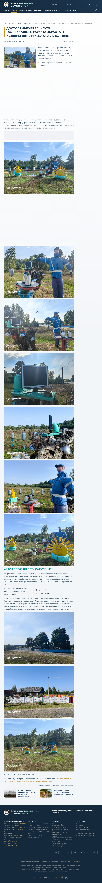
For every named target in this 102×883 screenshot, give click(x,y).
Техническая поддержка (62, 811)
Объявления (23, 10)
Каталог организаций (35, 10)
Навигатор (47, 10)
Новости (14, 10)
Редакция (56, 812)
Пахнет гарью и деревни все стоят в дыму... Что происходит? (19, 793)
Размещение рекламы (85, 811)
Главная (7, 10)
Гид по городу (57, 10)
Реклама (73, 10)
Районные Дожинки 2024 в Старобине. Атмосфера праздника (56, 793)
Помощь (66, 10)
